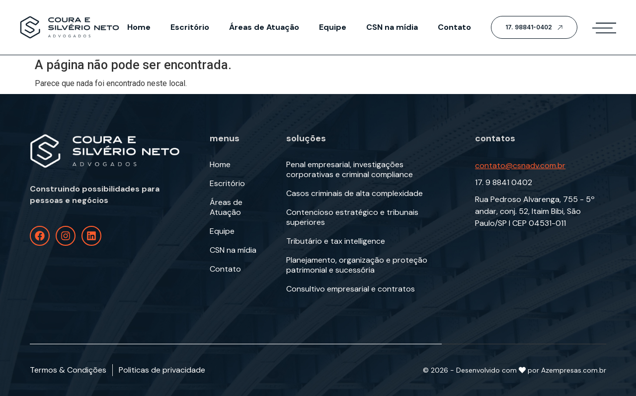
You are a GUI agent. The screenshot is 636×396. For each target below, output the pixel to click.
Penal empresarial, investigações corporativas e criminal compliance (349, 170)
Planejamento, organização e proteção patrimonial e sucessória (356, 265)
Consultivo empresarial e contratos (350, 289)
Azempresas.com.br (573, 370)
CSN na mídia (392, 27)
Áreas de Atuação (264, 27)
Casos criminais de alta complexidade (354, 193)
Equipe (332, 27)
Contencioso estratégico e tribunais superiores (352, 217)
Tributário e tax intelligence (335, 241)
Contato (454, 27)
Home (139, 27)
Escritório (189, 27)
